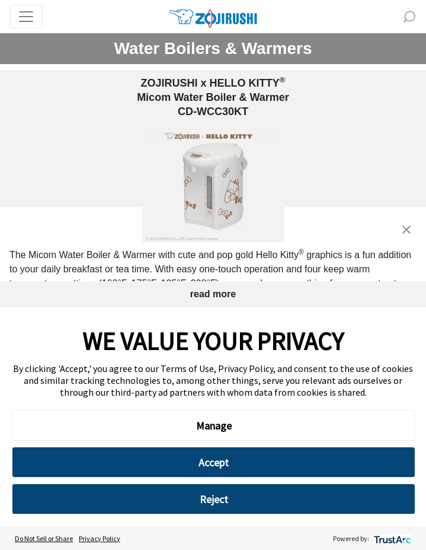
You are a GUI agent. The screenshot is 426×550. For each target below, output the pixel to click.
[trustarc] (391, 538)
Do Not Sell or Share (44, 538)
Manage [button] (214, 426)
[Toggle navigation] (26, 16)
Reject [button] (214, 499)
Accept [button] (213, 462)
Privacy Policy (99, 538)
